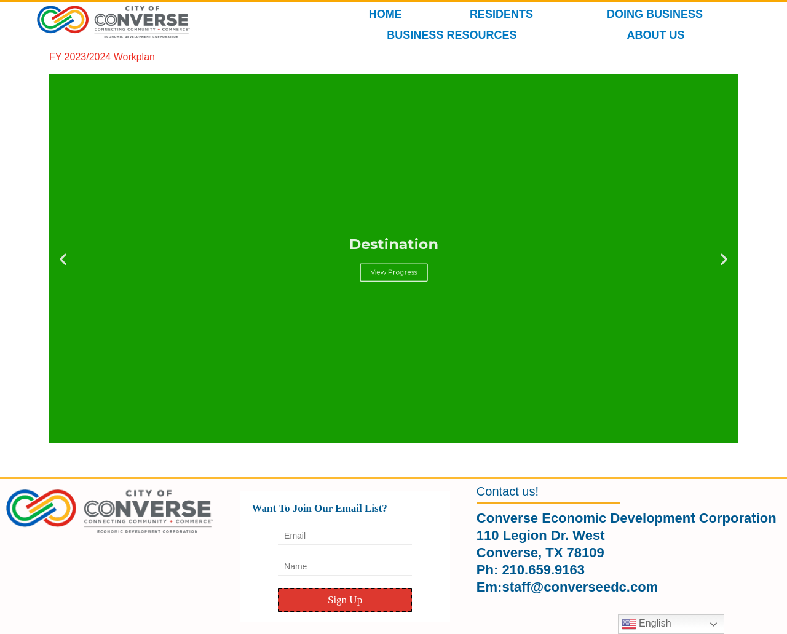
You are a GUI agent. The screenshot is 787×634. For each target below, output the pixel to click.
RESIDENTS (504, 14)
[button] (63, 259)
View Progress (393, 266)
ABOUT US (658, 35)
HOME (385, 14)
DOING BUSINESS (658, 14)
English (646, 624)
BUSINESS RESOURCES (455, 35)
